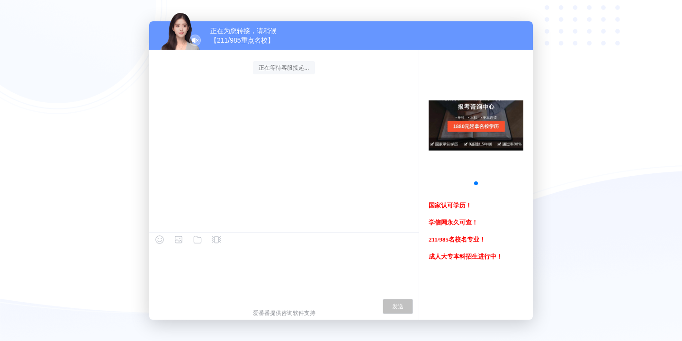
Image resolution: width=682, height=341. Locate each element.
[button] (476, 183)
